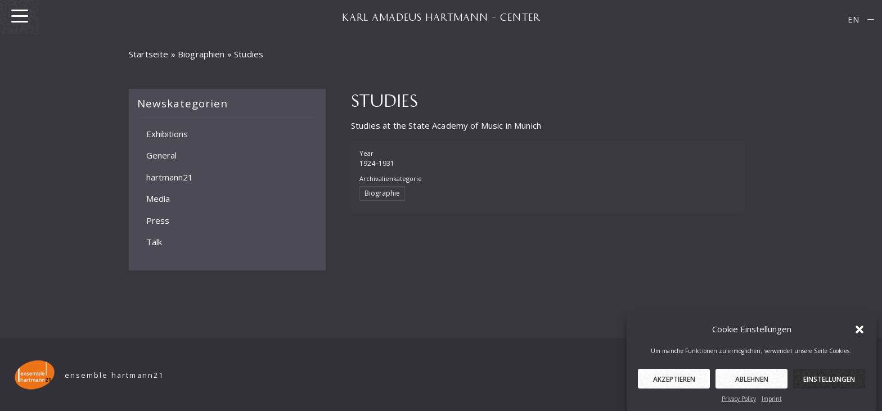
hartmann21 (169, 176)
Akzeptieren (674, 382)
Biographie (382, 193)
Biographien (201, 54)
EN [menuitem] (853, 19)
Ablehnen (751, 382)
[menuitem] (853, 19)
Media (158, 198)
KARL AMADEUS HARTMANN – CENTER (441, 16)
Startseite (149, 54)
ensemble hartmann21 (114, 375)
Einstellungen (829, 382)
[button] (859, 332)
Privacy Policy (739, 401)
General (161, 155)
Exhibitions (167, 133)
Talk (154, 241)
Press (157, 219)
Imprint (772, 401)
